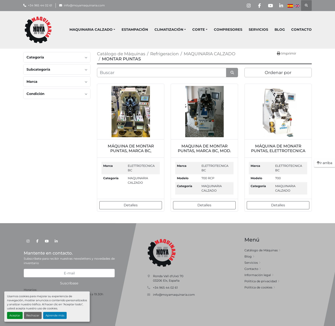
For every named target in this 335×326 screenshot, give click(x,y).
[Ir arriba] (324, 163)
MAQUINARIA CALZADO (91, 30)
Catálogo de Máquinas (261, 250)
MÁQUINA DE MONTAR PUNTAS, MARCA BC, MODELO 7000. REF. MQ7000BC (131, 153)
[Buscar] (161, 72)
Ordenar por (278, 72)
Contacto (301, 30)
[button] (170, 29)
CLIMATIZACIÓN (168, 30)
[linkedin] (281, 5)
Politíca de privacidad (260, 281)
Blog (280, 30)
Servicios (258, 30)
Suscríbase (69, 283)
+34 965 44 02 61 (40, 5)
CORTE (198, 30)
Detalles (131, 205)
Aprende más (55, 315)
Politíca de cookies (258, 287)
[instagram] (248, 5)
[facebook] (259, 5)
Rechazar (32, 315)
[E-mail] (69, 273)
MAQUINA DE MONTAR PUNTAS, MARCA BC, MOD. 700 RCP (204, 151)
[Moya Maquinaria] (162, 253)
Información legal (257, 275)
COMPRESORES (228, 30)
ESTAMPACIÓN (135, 30)
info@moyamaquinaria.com (84, 5)
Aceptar (14, 315)
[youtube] (270, 5)
